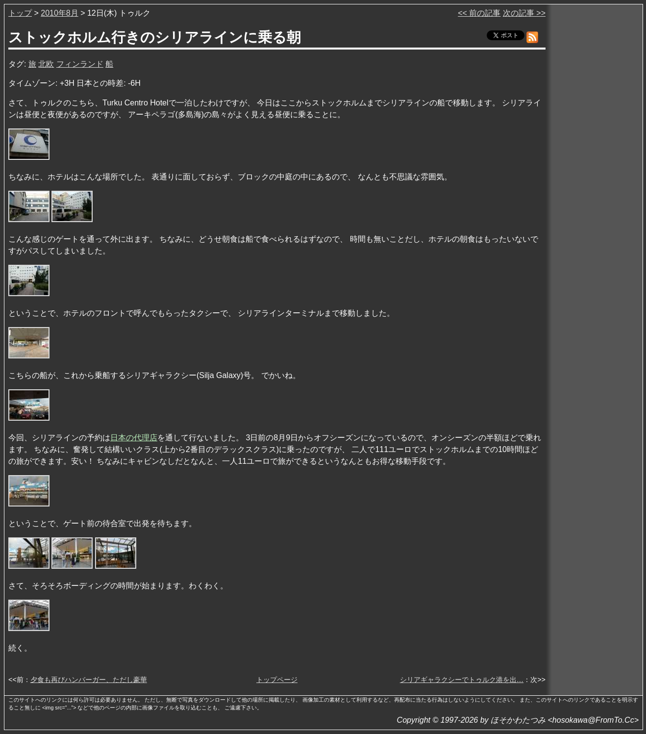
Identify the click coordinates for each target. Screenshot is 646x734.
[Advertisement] (595, 156)
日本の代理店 (133, 437)
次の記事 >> (524, 13)
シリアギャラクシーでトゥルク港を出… (461, 679)
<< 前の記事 (479, 13)
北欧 (46, 64)
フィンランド (79, 64)
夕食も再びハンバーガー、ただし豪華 (88, 679)
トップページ (277, 679)
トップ (20, 13)
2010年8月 (59, 13)
